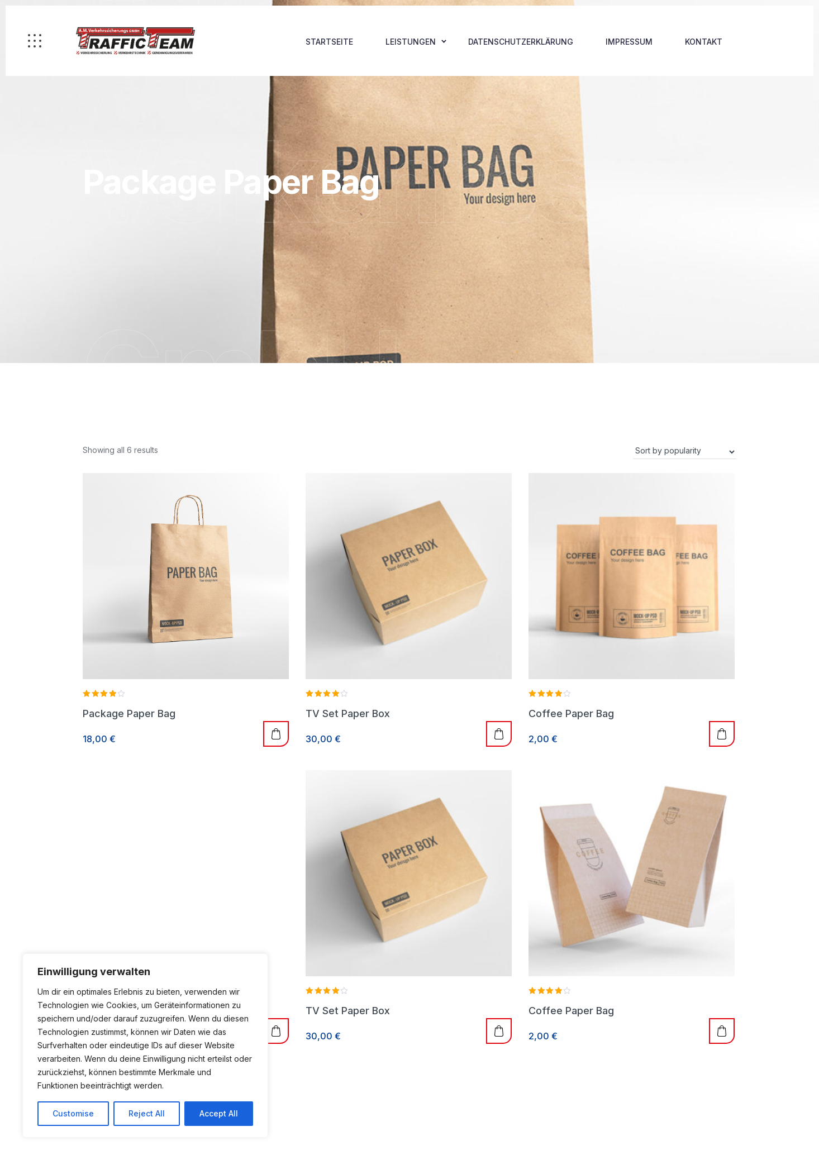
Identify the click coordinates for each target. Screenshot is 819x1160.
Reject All (146, 1113)
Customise (73, 1113)
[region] (145, 1045)
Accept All (218, 1113)
